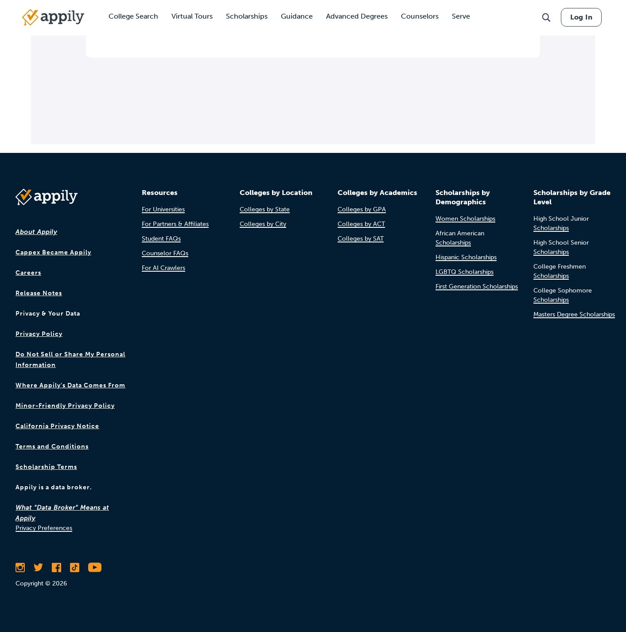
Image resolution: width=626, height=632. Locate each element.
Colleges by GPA (362, 209)
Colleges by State (265, 209)
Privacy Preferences (44, 528)
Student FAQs (161, 238)
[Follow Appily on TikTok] (74, 567)
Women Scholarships (465, 218)
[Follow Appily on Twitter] (38, 567)
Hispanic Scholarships (466, 257)
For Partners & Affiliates (175, 224)
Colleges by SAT (361, 238)
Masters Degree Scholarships (574, 314)
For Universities (163, 209)
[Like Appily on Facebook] (56, 567)
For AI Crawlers (163, 268)
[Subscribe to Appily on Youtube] (94, 567)
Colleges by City (263, 224)
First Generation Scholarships (476, 286)
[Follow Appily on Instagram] (20, 567)
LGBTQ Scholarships (464, 272)
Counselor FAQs (165, 253)
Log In (581, 17)
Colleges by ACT (361, 224)
